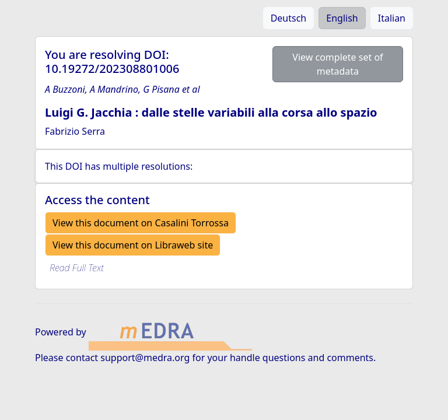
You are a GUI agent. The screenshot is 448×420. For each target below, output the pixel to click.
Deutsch (289, 18)
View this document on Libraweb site (132, 245)
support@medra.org (145, 357)
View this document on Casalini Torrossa (140, 222)
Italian (391, 18)
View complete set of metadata (337, 64)
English (342, 18)
